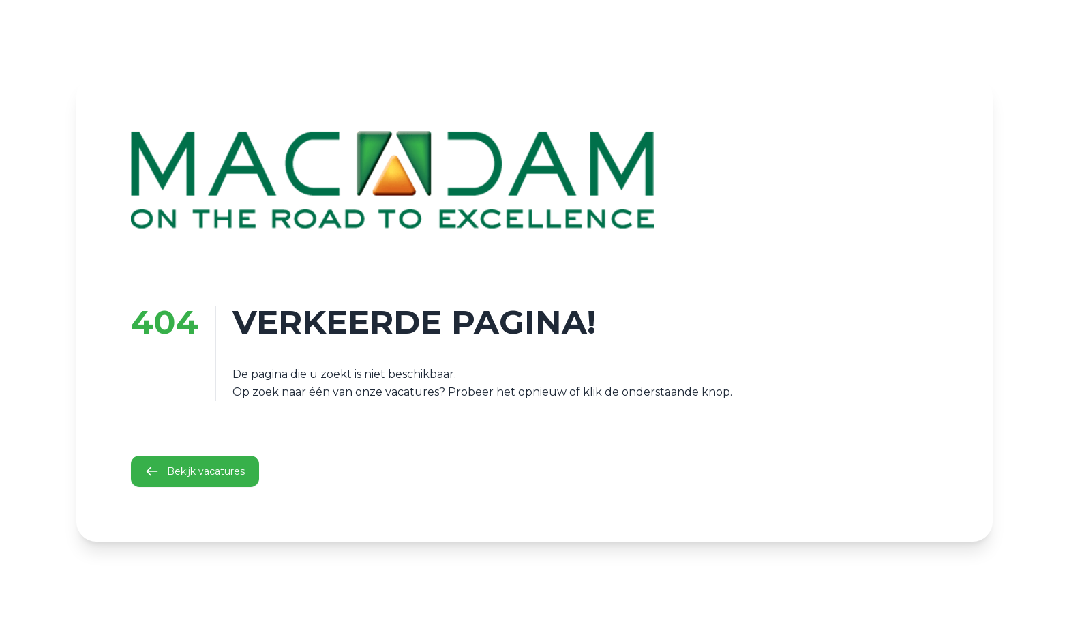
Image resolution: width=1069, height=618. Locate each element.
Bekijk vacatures (195, 471)
